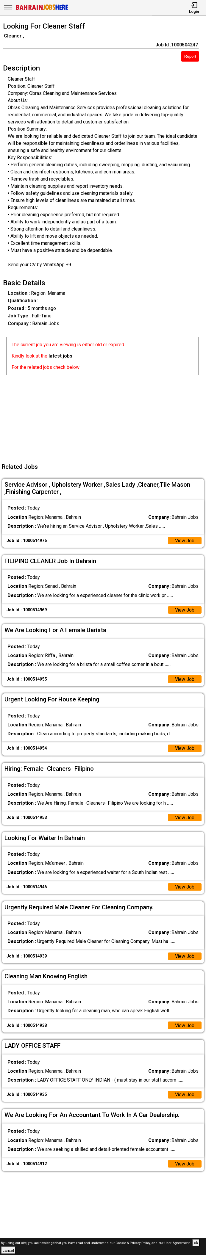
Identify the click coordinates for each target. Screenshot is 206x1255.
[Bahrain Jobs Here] (42, 9)
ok (196, 1242)
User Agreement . (177, 1243)
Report (190, 56)
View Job (184, 540)
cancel (8, 1250)
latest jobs (60, 356)
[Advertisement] (105, 416)
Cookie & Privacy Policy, (134, 1243)
